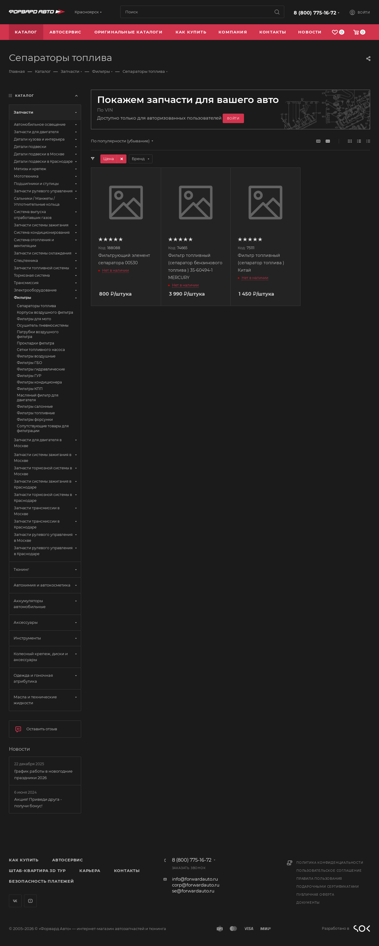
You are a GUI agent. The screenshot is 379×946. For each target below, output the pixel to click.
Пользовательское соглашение (329, 871)
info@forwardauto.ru (195, 879)
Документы (308, 903)
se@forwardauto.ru (193, 891)
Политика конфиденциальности (329, 863)
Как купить (23, 860)
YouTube (30, 901)
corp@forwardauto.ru (195, 885)
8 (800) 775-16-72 (315, 13)
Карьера (89, 870)
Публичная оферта (315, 895)
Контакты (127, 870)
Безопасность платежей (41, 881)
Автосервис (67, 860)
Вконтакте (15, 901)
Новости (19, 749)
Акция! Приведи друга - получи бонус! (38, 802)
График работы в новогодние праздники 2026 (43, 774)
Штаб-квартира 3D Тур (37, 870)
